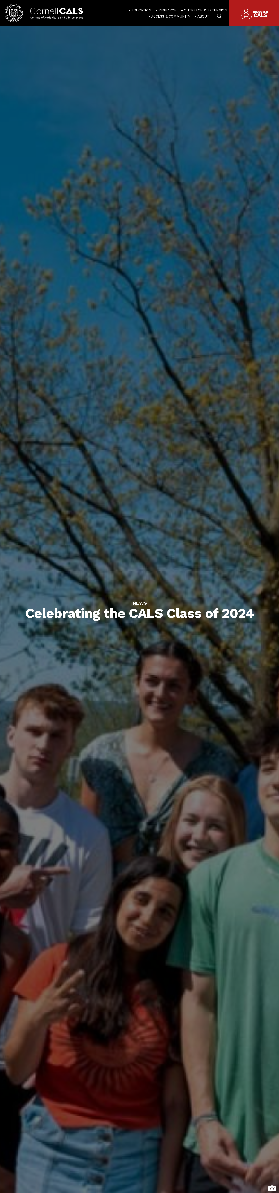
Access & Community (170, 16)
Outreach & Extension (205, 10)
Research (168, 10)
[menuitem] (140, 10)
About (203, 16)
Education (141, 10)
